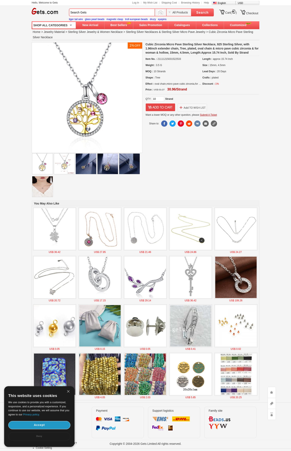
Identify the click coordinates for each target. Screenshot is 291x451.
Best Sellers (119, 25)
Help (206, 2)
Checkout (252, 13)
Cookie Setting (44, 447)
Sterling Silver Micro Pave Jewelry (184, 32)
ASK (272, 403)
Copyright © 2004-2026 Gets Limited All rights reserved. (146, 443)
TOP (272, 414)
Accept (39, 425)
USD (240, 3)
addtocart (160, 107)
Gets (45, 11)
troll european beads (136, 19)
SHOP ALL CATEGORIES (50, 25)
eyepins (162, 19)
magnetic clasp (114, 19)
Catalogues (182, 25)
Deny (39, 436)
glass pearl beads (94, 19)
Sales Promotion (150, 25)
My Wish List (150, 2)
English (222, 3)
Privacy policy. (31, 414)
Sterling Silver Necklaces (142, 32)
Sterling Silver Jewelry (82, 32)
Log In (135, 2)
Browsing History (190, 2)
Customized (238, 25)
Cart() (231, 12)
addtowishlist (192, 107)
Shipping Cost (169, 2)
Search (202, 12)
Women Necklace (111, 32)
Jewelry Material (54, 32)
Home (36, 32)
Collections (210, 25)
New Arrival (90, 25)
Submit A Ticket (208, 114)
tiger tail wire (76, 19)
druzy (153, 19)
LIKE (272, 392)
